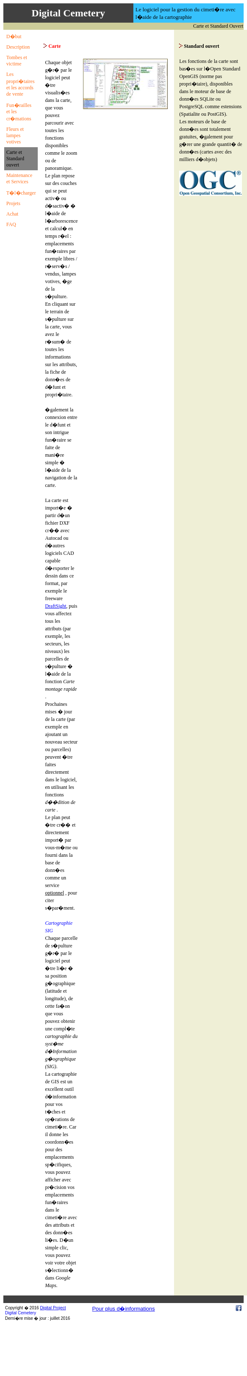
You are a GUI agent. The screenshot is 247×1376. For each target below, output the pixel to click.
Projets (13, 203)
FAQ (11, 224)
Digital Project (53, 1308)
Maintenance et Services (19, 178)
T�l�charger (21, 193)
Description (18, 47)
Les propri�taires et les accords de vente (20, 84)
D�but (13, 36)
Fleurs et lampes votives (15, 135)
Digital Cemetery (20, 1313)
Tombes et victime (16, 61)
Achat (12, 214)
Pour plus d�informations (123, 1309)
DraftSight (55, 606)
